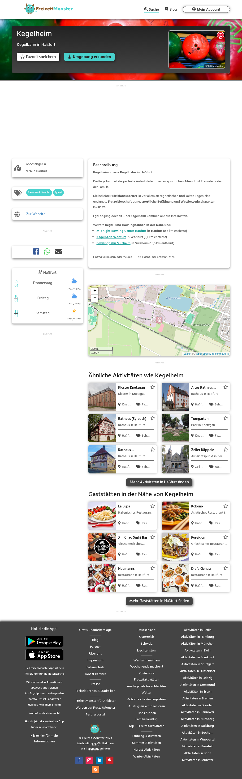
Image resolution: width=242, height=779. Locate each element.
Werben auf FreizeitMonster (95, 708)
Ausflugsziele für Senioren (146, 706)
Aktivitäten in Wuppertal (197, 739)
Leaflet (187, 353)
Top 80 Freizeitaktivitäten (146, 726)
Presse (95, 684)
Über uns (95, 653)
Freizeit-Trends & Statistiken (95, 691)
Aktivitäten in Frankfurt (197, 657)
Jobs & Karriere (95, 674)
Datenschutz (95, 667)
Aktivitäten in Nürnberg (197, 719)
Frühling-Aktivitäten (146, 736)
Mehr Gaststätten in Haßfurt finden (159, 601)
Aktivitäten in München (197, 644)
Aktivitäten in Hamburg (197, 637)
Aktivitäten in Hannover (197, 712)
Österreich (146, 637)
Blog (173, 9)
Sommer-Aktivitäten (146, 743)
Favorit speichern (38, 57)
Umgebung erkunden (92, 57)
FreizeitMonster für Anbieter (95, 701)
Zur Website (35, 214)
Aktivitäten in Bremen (197, 698)
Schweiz (146, 644)
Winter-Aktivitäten (146, 756)
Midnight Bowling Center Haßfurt (121, 231)
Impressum (95, 660)
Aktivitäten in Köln (198, 650)
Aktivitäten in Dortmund (197, 685)
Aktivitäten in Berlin (198, 630)
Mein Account (208, 10)
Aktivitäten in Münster (197, 760)
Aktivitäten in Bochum (197, 733)
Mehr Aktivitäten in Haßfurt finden (159, 482)
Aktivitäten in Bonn (197, 753)
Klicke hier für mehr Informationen (44, 738)
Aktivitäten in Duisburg (197, 726)
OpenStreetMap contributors (212, 353)
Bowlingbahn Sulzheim (113, 243)
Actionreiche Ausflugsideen (146, 699)
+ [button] (94, 291)
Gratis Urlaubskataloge (95, 630)
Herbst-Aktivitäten (147, 750)
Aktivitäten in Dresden (197, 705)
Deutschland (147, 630)
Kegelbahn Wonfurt (111, 237)
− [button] (94, 298)
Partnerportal (95, 714)
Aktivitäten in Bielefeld (197, 746)
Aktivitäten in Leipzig (197, 678)
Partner (95, 647)
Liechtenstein (146, 650)
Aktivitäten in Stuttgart (197, 664)
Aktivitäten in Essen (198, 691)
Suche (154, 10)
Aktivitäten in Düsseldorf (197, 671)
